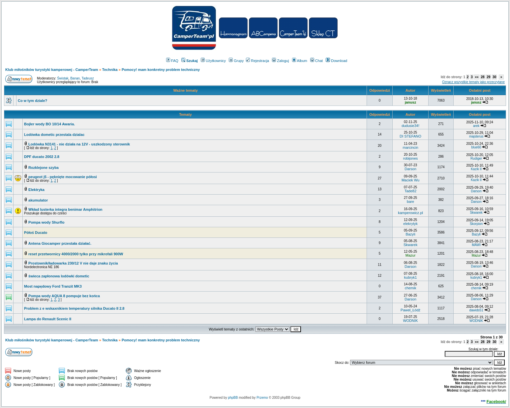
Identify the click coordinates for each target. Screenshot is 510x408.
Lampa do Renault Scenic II (47, 319)
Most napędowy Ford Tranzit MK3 (53, 286)
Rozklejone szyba (43, 168)
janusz (410, 102)
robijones (410, 158)
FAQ (172, 61)
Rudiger (476, 158)
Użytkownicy (213, 61)
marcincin (410, 147)
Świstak (62, 78)
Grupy (236, 61)
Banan (75, 78)
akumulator (38, 200)
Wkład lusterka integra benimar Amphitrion (65, 209)
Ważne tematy (185, 90)
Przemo (262, 397)
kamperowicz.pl (410, 213)
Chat (316, 61)
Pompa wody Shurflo (46, 222)
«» (476, 77)
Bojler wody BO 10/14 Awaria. (49, 124)
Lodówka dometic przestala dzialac (54, 135)
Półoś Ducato (35, 233)
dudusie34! (410, 126)
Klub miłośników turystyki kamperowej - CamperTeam (51, 70)
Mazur (410, 255)
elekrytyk (410, 224)
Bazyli (410, 234)
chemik (410, 288)
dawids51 (476, 310)
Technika (110, 70)
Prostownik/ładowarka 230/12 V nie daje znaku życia (73, 263)
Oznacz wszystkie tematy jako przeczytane (473, 82)
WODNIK (410, 321)
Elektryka (36, 190)
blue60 (476, 147)
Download (336, 61)
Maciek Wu (410, 180)
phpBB (233, 397)
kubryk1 (410, 277)
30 (494, 77)
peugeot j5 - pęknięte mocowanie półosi (62, 177)
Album (299, 61)
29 (488, 77)
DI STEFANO (410, 136)
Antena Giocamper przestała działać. (59, 243)
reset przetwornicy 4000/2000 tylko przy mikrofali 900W (75, 254)
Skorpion (476, 224)
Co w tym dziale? (32, 101)
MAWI (476, 245)
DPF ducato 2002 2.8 (41, 157)
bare (410, 202)
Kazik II (476, 169)
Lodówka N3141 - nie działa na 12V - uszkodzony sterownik (79, 144)
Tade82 (410, 191)
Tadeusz (87, 78)
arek (476, 126)
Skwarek (476, 212)
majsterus (476, 136)
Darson (410, 169)
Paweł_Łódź (410, 310)
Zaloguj (280, 61)
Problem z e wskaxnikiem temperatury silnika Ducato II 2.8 (74, 308)
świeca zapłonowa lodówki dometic (58, 276)
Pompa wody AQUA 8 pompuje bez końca (64, 296)
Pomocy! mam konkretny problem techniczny (161, 70)
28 (482, 77)
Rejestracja (257, 61)
